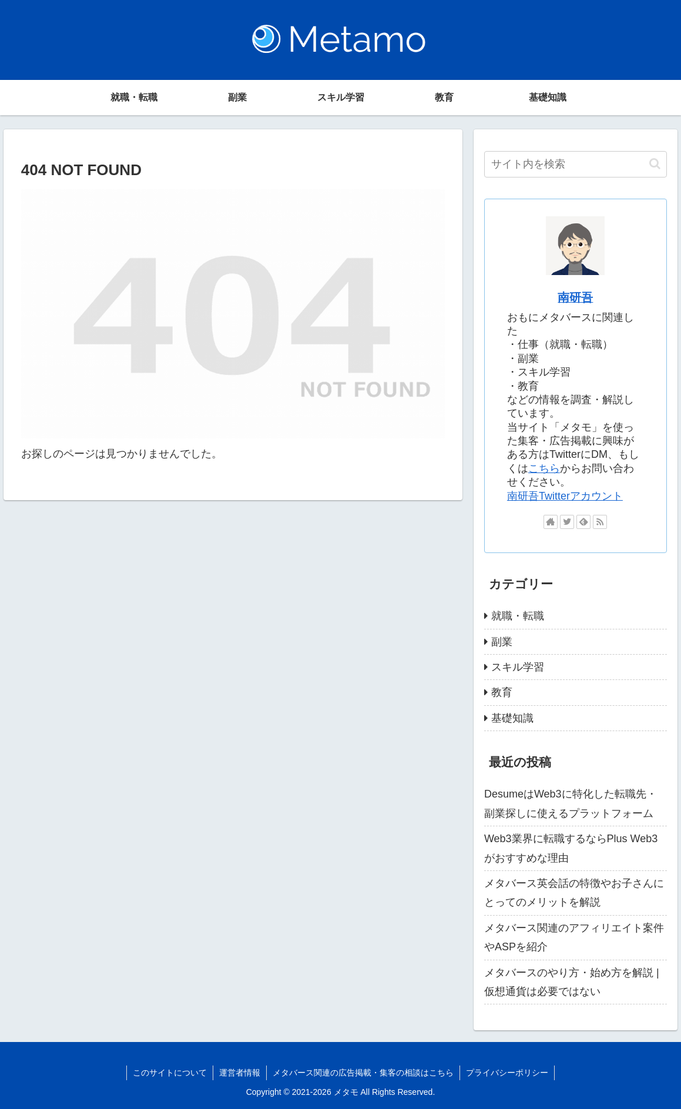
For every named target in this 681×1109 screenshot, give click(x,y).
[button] (655, 163)
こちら (544, 468)
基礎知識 (512, 718)
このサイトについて (170, 1072)
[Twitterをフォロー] (567, 522)
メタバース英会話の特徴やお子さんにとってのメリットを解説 (574, 892)
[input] (575, 164)
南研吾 (575, 297)
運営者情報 (239, 1072)
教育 (501, 692)
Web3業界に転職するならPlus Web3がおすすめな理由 (570, 848)
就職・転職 (517, 616)
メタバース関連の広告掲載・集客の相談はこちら (363, 1072)
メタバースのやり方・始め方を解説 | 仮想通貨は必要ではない (571, 982)
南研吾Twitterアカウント (565, 496)
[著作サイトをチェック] (551, 522)
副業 (501, 642)
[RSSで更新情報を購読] (600, 522)
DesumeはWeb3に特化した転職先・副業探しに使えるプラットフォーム (570, 803)
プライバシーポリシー (507, 1072)
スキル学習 (517, 667)
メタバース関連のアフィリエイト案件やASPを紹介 (574, 937)
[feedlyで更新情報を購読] (583, 522)
